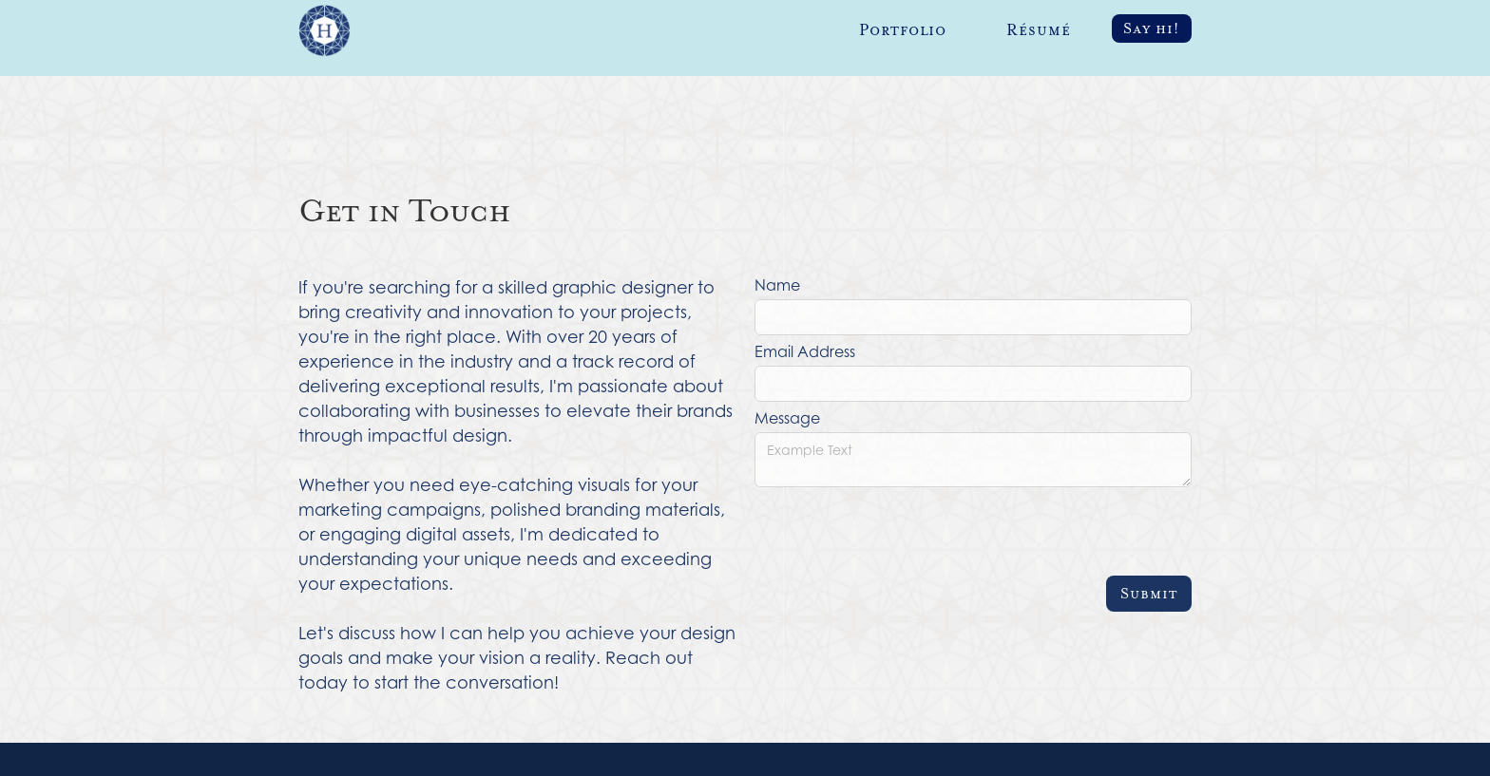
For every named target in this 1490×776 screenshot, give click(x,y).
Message (787, 417)
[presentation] (899, 531)
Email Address (805, 351)
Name (777, 284)
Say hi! (1151, 28)
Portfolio (902, 30)
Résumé (1038, 30)
